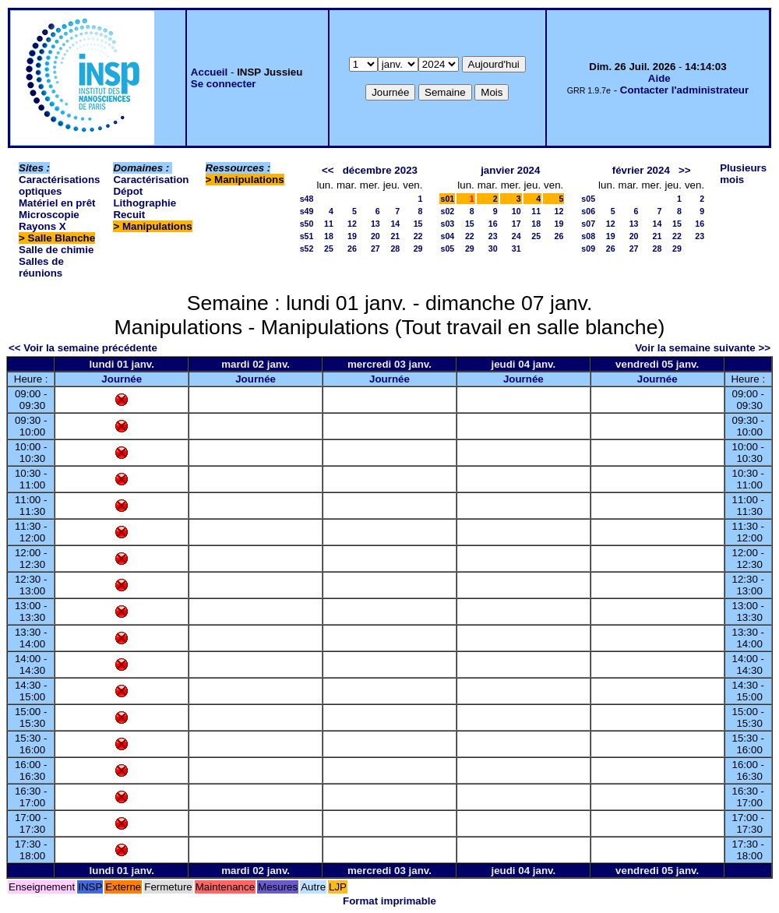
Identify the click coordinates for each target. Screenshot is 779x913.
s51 (307, 236)
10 (516, 211)
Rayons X (42, 226)
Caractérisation (151, 179)
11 (328, 223)
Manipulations (157, 226)
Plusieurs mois (743, 173)
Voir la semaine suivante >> (702, 348)
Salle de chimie (56, 250)
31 (516, 248)
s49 (307, 211)
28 (395, 248)
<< (328, 170)
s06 (588, 211)
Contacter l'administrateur (684, 90)
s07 (588, 223)
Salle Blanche (62, 238)
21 (395, 236)
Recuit (129, 214)
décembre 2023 (380, 170)
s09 (588, 248)
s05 (447, 248)
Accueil (209, 72)
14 (395, 223)
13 (375, 223)
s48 (307, 198)
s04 (447, 236)
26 (352, 248)
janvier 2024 (510, 170)
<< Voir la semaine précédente (83, 348)
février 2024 (641, 170)
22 (418, 236)
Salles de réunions (41, 267)
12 (352, 223)
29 (418, 248)
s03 (447, 223)
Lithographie (144, 203)
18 (328, 236)
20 (375, 236)
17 (516, 223)
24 (516, 236)
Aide (659, 78)
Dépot (128, 191)
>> (685, 170)
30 (493, 248)
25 (328, 248)
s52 (307, 248)
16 (493, 223)
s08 (588, 236)
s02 (447, 211)
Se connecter (223, 84)
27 (375, 248)
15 (418, 223)
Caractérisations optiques (59, 185)
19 (352, 236)
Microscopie (49, 214)
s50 (307, 223)
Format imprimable (389, 901)
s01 (447, 198)
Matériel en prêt (57, 203)
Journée (121, 379)
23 (493, 236)
